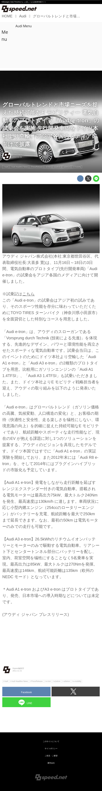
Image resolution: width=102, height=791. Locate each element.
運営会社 (51, 763)
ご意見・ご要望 (51, 756)
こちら (28, 294)
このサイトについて (51, 741)
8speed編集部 (18, 154)
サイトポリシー (51, 748)
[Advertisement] (51, 45)
